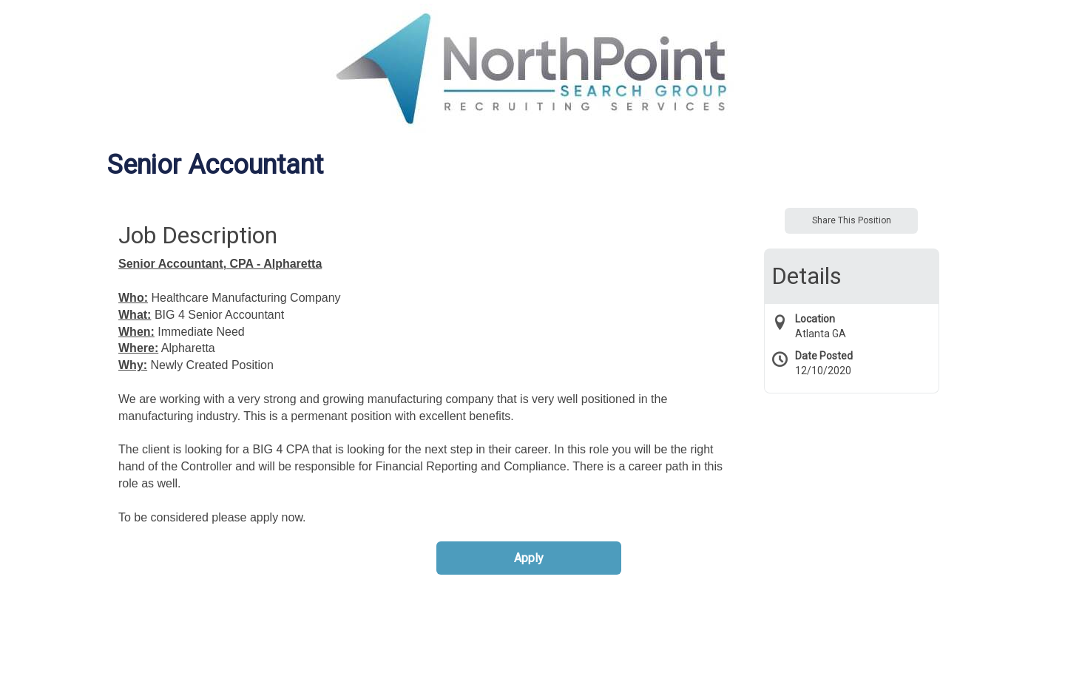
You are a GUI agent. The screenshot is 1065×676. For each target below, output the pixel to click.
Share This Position (851, 220)
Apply (529, 558)
